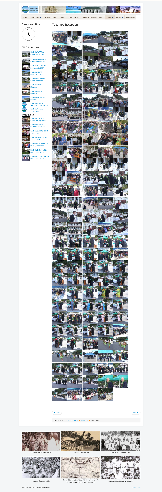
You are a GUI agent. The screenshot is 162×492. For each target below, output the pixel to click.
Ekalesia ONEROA (37, 91)
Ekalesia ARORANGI (38, 59)
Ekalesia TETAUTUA (38, 97)
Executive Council (50, 17)
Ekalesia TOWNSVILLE (39, 143)
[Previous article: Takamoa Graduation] (57, 413)
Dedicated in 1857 (37, 68)
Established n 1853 (37, 54)
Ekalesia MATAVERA (38, 66)
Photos (110, 17)
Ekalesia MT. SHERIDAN (40, 156)
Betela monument (36, 81)
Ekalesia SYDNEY (37, 118)
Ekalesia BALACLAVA (38, 150)
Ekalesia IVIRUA (37, 85)
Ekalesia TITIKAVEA (38, 78)
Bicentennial (130, 17)
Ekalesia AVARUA (37, 52)
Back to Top (136, 487)
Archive (119, 17)
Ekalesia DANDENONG (39, 131)
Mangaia (33, 87)
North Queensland (37, 146)
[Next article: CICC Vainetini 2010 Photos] (135, 413)
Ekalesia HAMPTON (38, 125)
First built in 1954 (36, 74)
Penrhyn (33, 100)
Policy (63, 17)
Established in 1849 (37, 62)
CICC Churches (74, 17)
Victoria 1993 (35, 133)
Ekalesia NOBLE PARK (39, 137)
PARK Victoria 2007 (37, 127)
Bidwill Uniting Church (38, 120)
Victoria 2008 (35, 139)
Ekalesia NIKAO (36, 72)
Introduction (36, 17)
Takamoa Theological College (93, 17)
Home (25, 17)
